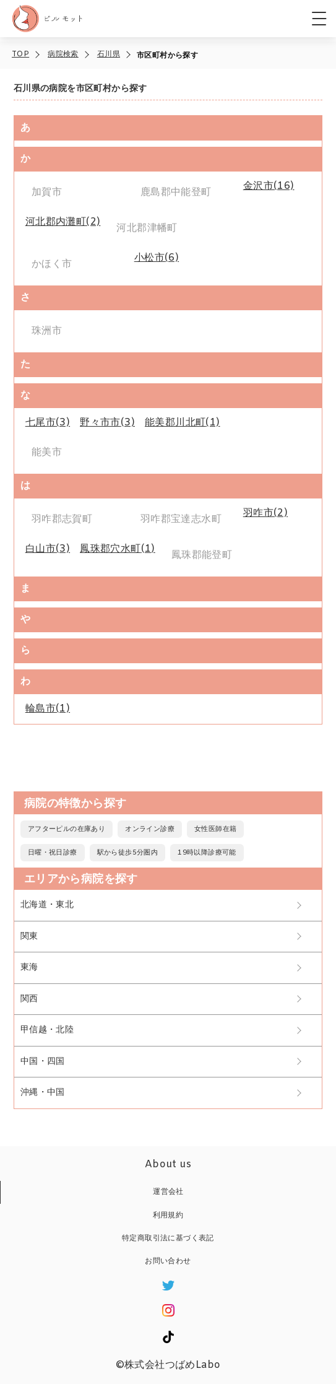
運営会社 (168, 1192)
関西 (29, 999)
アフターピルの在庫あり (66, 829)
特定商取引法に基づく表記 (168, 1238)
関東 (29, 936)
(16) (269, 186)
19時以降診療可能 (207, 852)
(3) (47, 422)
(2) (63, 221)
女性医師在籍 (215, 829)
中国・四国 (42, 1062)
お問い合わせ (168, 1261)
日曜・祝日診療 (52, 852)
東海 (29, 967)
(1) (182, 422)
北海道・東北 (47, 905)
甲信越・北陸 (47, 1030)
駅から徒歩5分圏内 (127, 852)
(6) (156, 257)
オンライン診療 (149, 829)
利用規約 (168, 1216)
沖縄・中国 (42, 1093)
